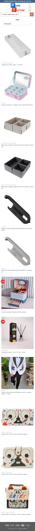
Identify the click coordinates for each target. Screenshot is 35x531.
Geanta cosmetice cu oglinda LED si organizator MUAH (17, 105)
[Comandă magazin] (17, 24)
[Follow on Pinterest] (29, 10)
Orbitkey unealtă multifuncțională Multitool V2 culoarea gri (16, 271)
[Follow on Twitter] (29, 7)
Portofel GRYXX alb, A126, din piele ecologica (14, 474)
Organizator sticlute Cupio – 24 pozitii (11, 64)
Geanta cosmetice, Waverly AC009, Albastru (13, 312)
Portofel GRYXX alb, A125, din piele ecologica (14, 434)
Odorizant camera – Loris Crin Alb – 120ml (13, 352)
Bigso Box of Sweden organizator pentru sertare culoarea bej (17, 145)
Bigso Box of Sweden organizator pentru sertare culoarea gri (17, 187)
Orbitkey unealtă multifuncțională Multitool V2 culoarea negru (16, 229)
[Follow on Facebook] (29, 4)
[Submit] (32, 14)
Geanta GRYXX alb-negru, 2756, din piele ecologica (16, 514)
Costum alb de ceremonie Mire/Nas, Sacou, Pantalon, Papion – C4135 (16, 393)
